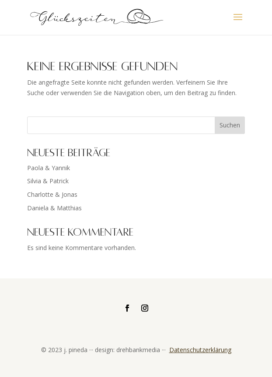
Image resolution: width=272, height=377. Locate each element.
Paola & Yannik (48, 168)
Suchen (230, 125)
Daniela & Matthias (54, 208)
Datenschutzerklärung (200, 350)
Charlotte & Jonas (52, 194)
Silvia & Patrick (48, 181)
